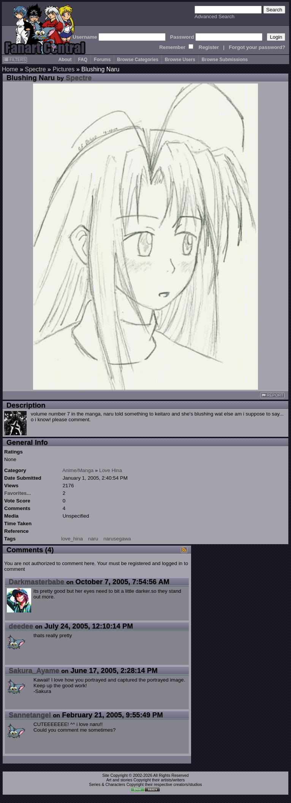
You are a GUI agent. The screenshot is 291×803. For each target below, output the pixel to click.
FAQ (82, 59)
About (65, 59)
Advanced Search (214, 16)
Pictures (63, 69)
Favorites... (17, 493)
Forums (102, 59)
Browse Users (180, 59)
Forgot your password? (257, 47)
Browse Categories (137, 59)
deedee (21, 626)
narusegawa (117, 539)
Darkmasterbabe (36, 582)
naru (93, 539)
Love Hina (110, 470)
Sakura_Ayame (34, 670)
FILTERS (15, 59)
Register (209, 47)
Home (10, 69)
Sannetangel (30, 715)
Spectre (35, 69)
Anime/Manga (77, 470)
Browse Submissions (225, 59)
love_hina (72, 539)
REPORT (272, 395)
